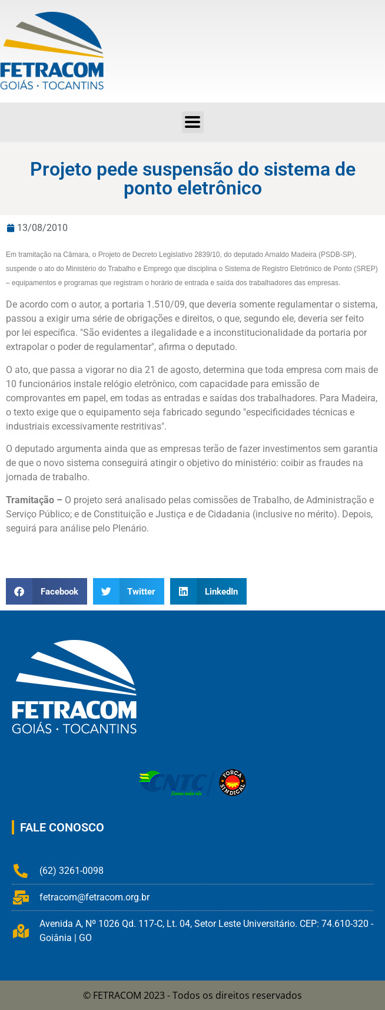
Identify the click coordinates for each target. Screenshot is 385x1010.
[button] (193, 122)
